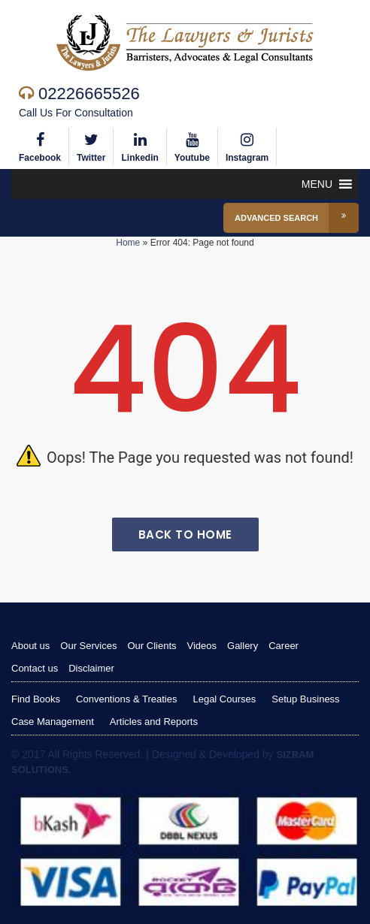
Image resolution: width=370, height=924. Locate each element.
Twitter (91, 145)
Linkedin (139, 145)
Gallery (242, 645)
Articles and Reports (154, 721)
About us (30, 645)
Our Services (88, 645)
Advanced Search (297, 218)
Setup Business (305, 699)
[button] (317, 184)
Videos (202, 645)
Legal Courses (224, 699)
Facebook (40, 145)
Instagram (247, 145)
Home (128, 242)
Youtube (192, 145)
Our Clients (151, 645)
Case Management (52, 721)
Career (283, 645)
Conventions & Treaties (126, 699)
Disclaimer (91, 668)
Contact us (34, 668)
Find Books (35, 699)
